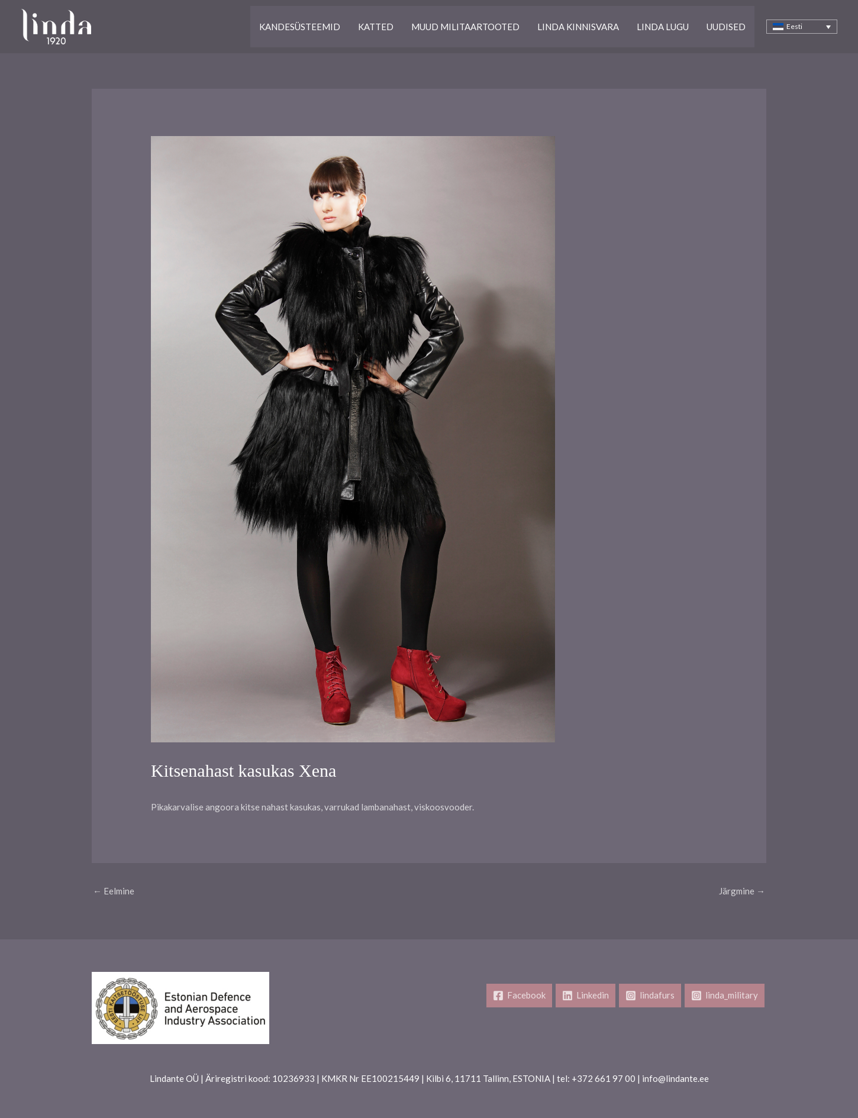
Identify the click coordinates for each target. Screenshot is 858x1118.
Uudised (726, 26)
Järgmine (742, 891)
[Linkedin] (585, 995)
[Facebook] (519, 995)
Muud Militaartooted (465, 26)
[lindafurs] (650, 995)
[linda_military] (725, 995)
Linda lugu (663, 26)
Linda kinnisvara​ (578, 26)
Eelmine (113, 891)
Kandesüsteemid (299, 26)
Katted (375, 26)
